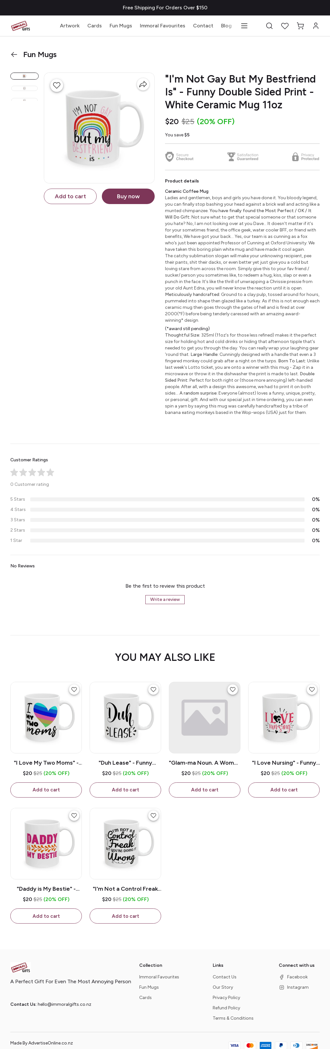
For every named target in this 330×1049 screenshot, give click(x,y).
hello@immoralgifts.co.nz (64, 1005)
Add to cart (70, 196)
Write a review (165, 599)
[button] (269, 26)
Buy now (128, 196)
